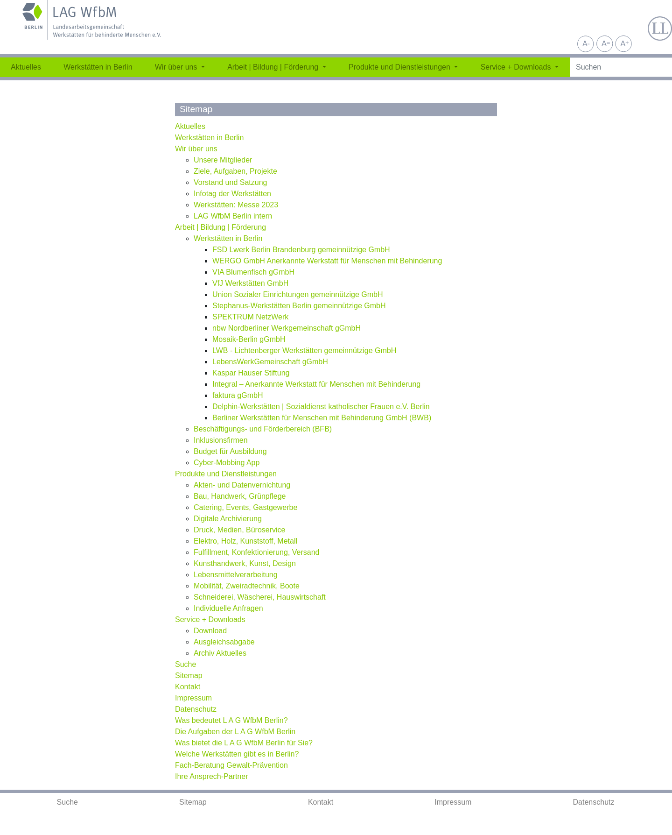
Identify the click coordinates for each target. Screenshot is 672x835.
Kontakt (320, 802)
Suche (67, 802)
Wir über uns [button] (177, 67)
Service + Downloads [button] (517, 67)
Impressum (452, 802)
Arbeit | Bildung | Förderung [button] (274, 67)
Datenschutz (594, 802)
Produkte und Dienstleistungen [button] (400, 67)
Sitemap (193, 802)
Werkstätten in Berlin (97, 67)
